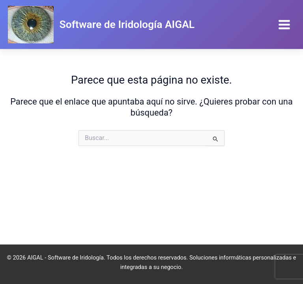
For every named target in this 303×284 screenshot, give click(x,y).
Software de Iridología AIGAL (127, 24)
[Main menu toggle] (284, 25)
